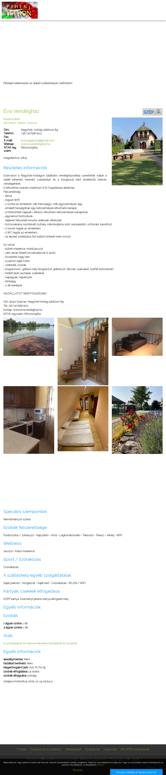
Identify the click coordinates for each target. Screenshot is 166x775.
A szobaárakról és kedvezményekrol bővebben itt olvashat (40, 643)
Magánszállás (11, 119)
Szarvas (32, 122)
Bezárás (77, 770)
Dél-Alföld (9, 122)
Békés (21, 122)
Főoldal (21, 749)
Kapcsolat (110, 749)
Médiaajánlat (73, 749)
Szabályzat (92, 749)
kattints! (101, 765)
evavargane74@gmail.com (37, 140)
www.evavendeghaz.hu (35, 144)
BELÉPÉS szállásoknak (135, 749)
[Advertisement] (83, 51)
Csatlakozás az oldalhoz (45, 749)
